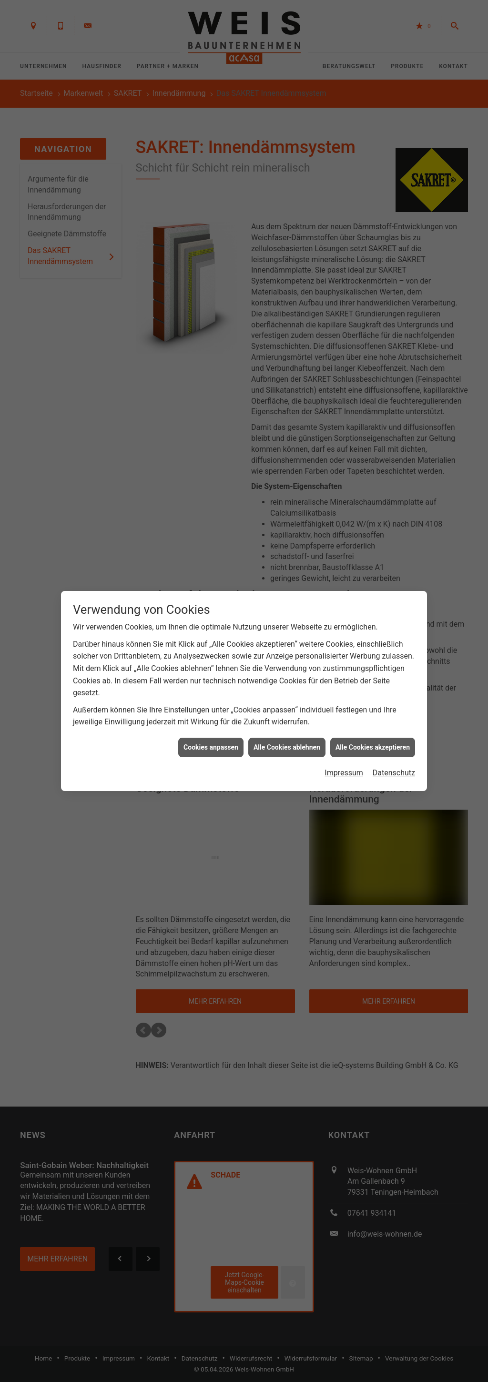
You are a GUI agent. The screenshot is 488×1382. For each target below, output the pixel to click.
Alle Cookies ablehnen (287, 733)
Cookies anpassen (210, 733)
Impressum (344, 759)
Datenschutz (394, 759)
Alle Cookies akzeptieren (373, 733)
